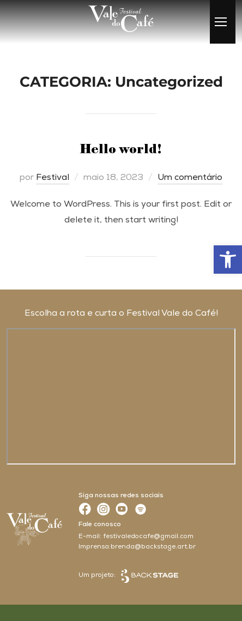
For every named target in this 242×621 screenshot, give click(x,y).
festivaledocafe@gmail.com (148, 537)
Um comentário (190, 178)
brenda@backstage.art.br (153, 547)
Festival (52, 178)
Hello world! (121, 150)
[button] (228, 259)
